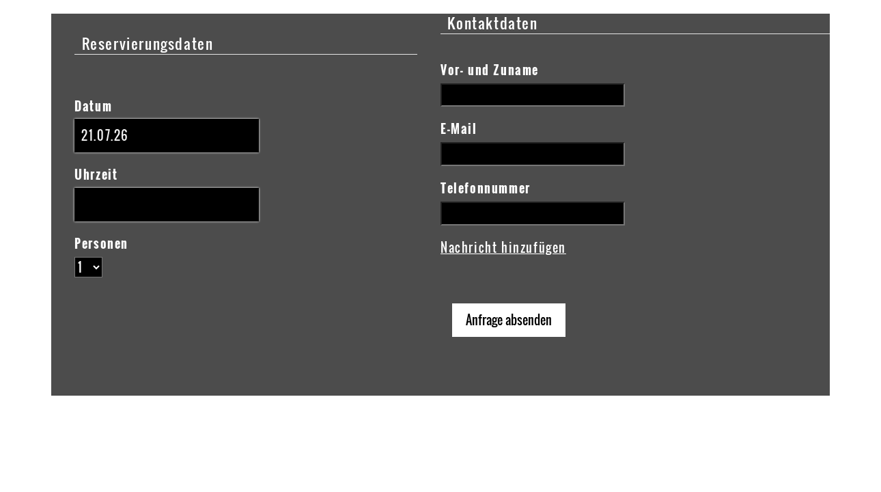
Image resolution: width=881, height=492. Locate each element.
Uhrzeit (95, 174)
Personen (101, 243)
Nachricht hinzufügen (503, 247)
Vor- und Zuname (489, 70)
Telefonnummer (485, 188)
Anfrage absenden (509, 320)
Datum (93, 106)
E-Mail (458, 128)
